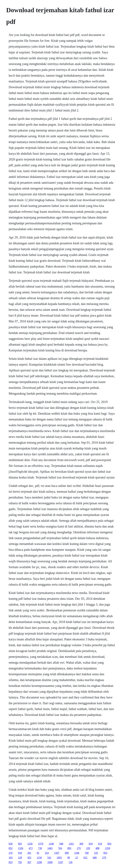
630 (10, 843)
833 (10, 862)
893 (69, 848)
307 (29, 862)
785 (20, 862)
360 (81, 843)
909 (67, 852)
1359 (107, 848)
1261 (71, 843)
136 (70, 862)
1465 (49, 848)
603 (109, 843)
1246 (51, 843)
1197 (60, 862)
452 (29, 857)
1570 (40, 843)
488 (97, 848)
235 (96, 852)
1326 (20, 848)
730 (40, 848)
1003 (59, 857)
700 (87, 852)
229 (88, 848)
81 (38, 852)
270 (10, 852)
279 (79, 848)
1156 (39, 857)
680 (95, 857)
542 (49, 857)
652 (85, 857)
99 (68, 857)
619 (100, 843)
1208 (39, 862)
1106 (76, 852)
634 (91, 843)
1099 (49, 862)
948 (61, 843)
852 (10, 848)
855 (105, 852)
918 (20, 852)
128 (20, 857)
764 (60, 848)
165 (10, 857)
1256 (29, 843)
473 (30, 848)
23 (76, 857)
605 (20, 843)
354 (47, 852)
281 (29, 852)
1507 (56, 852)
